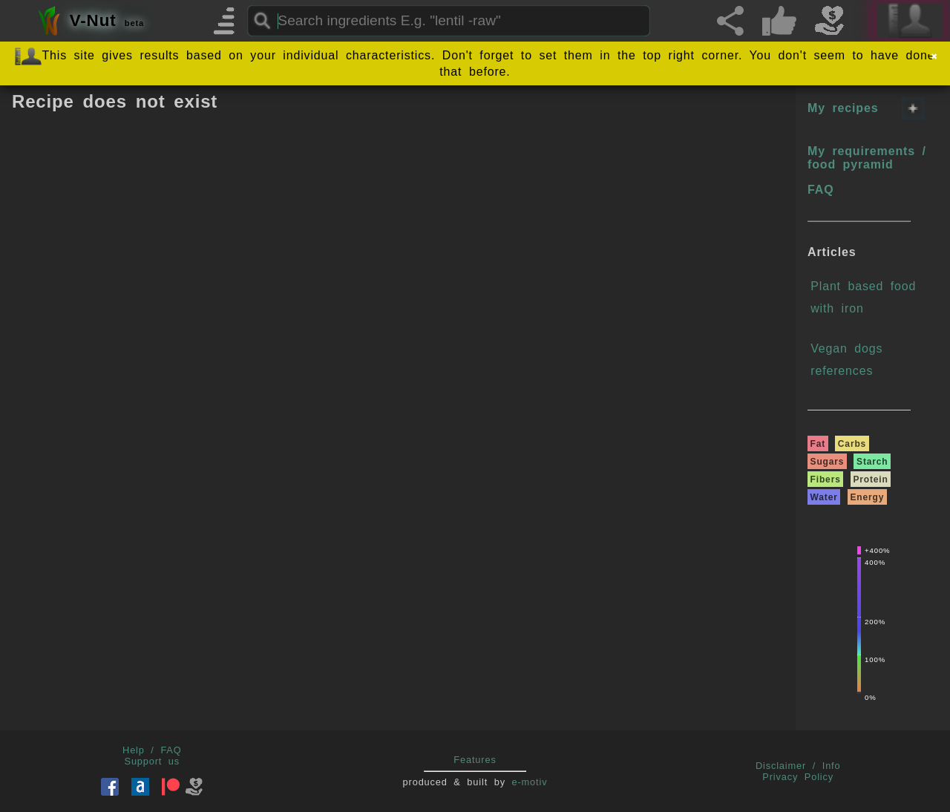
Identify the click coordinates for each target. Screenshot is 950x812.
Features (474, 759)
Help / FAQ (152, 750)
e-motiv (530, 782)
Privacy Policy (797, 776)
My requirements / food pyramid (867, 158)
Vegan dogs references (846, 359)
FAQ (820, 189)
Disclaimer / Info (798, 765)
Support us (152, 761)
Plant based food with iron (863, 297)
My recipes (843, 108)
